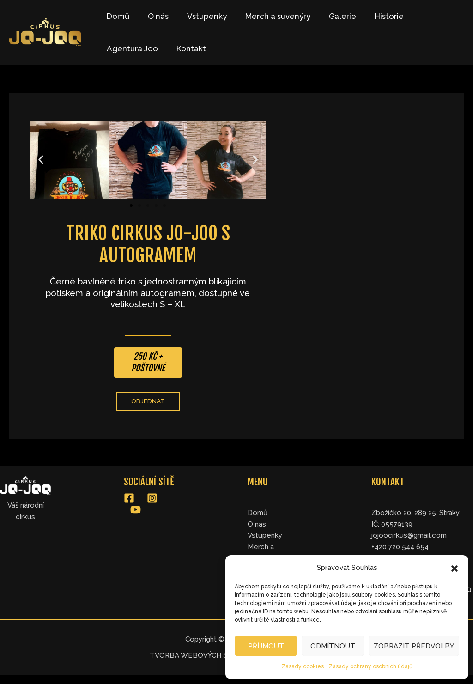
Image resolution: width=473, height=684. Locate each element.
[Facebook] (129, 498)
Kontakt (120, 48)
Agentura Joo (429, 16)
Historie (373, 16)
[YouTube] (135, 509)
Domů (116, 16)
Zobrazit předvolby (414, 646)
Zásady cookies (302, 666)
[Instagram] (152, 498)
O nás (154, 16)
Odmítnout (332, 646)
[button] (454, 567)
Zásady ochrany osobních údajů (370, 666)
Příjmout (266, 646)
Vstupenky (200, 16)
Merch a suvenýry (268, 16)
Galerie (330, 16)
